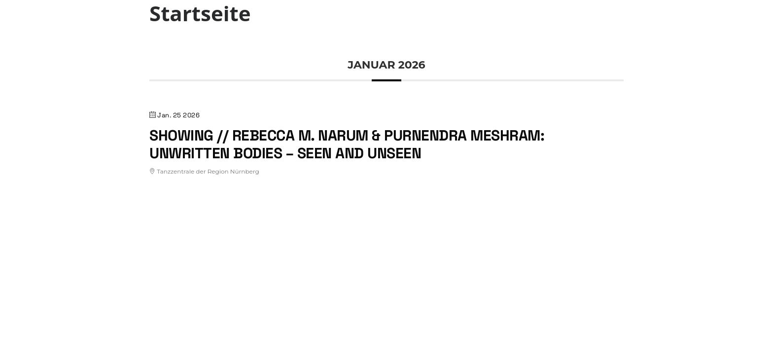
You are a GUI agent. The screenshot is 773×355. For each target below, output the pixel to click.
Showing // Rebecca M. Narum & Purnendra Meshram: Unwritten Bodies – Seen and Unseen (346, 144)
